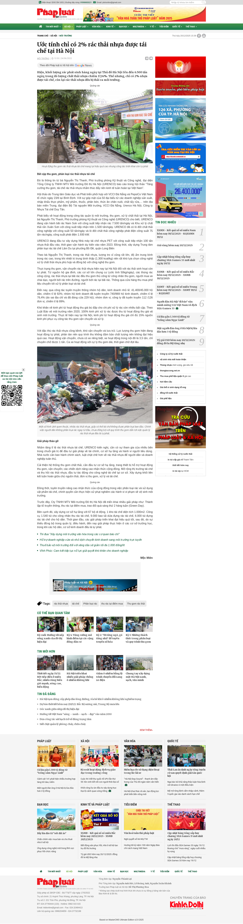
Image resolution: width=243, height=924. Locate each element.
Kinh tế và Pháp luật (95, 804)
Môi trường (65, 36)
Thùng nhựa (166, 365)
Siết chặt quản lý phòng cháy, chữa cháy (63, 724)
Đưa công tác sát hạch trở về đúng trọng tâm (65, 719)
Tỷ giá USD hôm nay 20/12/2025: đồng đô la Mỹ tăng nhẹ (176, 342)
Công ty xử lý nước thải (171, 354)
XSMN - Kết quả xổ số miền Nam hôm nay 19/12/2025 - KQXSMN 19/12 (176, 233)
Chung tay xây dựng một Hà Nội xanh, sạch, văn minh (138, 677)
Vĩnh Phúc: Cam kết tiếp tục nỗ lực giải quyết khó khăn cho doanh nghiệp (84, 550)
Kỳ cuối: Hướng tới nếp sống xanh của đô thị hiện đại (50, 638)
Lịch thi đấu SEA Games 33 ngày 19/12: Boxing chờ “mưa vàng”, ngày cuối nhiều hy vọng (186, 848)
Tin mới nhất (53, 26)
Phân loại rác (90, 603)
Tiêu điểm (164, 26)
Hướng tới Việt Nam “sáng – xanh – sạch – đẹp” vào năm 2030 (76, 714)
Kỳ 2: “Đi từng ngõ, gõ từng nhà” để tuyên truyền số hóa (109, 638)
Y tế (153, 26)
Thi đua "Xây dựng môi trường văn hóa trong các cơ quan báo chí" (79, 534)
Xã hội (68, 26)
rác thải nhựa (61, 603)
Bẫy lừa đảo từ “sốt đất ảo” (51, 833)
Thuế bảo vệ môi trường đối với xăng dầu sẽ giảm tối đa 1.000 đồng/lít (82, 545)
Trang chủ (42, 36)
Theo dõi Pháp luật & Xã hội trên (57, 65)
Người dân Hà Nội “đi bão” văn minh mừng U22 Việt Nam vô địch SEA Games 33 (177, 305)
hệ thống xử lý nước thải (180, 454)
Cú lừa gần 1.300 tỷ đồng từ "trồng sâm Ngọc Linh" (173, 318)
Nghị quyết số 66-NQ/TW (136, 839)
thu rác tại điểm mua (112, 603)
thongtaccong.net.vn (170, 370)
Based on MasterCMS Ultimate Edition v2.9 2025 (122, 920)
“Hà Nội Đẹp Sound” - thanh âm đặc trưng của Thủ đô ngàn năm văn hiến (141, 782)
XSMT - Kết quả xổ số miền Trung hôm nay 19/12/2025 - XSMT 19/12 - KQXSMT (177, 290)
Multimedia (139, 26)
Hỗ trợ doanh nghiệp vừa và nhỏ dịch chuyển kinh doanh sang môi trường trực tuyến (91, 539)
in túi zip (176, 471)
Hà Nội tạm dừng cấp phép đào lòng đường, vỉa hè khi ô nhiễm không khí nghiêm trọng (90, 699)
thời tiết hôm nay (180, 465)
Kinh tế (110, 26)
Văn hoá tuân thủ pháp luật (139, 833)
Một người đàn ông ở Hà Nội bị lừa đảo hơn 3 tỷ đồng (177, 330)
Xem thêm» (146, 730)
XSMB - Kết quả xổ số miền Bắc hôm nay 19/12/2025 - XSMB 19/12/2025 (175, 275)
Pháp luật (82, 26)
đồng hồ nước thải (169, 393)
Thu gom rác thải (136, 603)
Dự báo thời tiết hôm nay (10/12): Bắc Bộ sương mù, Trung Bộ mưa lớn (79, 704)
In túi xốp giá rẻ (175, 460)
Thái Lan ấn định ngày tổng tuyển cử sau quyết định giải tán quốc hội (186, 772)
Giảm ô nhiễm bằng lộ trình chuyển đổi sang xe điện (109, 677)
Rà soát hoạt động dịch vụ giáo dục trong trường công (98, 771)
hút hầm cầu (166, 382)
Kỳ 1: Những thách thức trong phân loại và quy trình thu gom (138, 638)
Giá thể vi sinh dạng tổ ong (173, 387)
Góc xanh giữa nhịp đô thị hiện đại (59, 709)
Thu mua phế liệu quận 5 (172, 376)
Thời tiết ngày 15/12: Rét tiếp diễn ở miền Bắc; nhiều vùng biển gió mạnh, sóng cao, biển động (49, 680)
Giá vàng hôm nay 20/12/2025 (175, 245)
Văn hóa (97, 26)
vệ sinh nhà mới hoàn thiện (173, 359)
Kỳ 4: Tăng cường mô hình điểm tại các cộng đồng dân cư (80, 638)
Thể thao (191, 26)
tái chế (75, 603)
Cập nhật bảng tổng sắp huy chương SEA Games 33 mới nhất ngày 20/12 (176, 260)
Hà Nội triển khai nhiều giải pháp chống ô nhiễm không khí (80, 677)
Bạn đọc (124, 26)
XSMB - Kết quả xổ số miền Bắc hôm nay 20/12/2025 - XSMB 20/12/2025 (98, 836)
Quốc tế (177, 26)
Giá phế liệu (166, 398)
